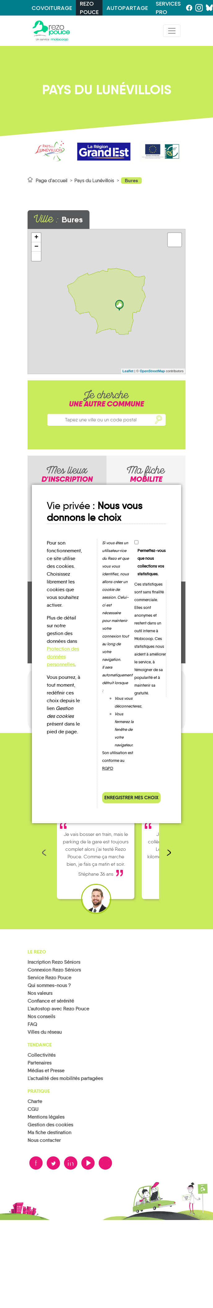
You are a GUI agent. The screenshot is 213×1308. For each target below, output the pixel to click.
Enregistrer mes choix (131, 797)
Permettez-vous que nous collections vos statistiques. (151, 562)
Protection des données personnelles (63, 656)
